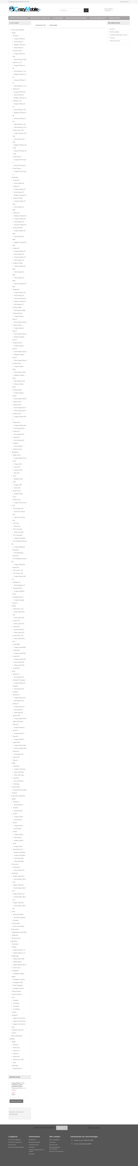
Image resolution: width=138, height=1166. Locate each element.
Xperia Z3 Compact (19, 680)
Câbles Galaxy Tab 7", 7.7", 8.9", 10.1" (19, 966)
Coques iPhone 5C (20, 92)
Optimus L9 (16, 582)
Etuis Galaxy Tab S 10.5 (19, 880)
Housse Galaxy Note (18, 385)
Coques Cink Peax (19, 769)
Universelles (16, 787)
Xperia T (15, 730)
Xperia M (16, 751)
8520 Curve (17, 491)
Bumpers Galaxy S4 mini (19, 243)
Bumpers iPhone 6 (19, 44)
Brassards (15, 944)
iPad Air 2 (16, 802)
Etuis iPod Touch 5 (20, 165)
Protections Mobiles (19, 18)
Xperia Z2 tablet (18, 914)
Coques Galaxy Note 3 (18, 329)
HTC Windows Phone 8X (19, 560)
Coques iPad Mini (19, 855)
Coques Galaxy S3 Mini (18, 267)
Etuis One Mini (18, 532)
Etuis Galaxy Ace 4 (20, 407)
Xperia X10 (16, 715)
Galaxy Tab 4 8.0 (18, 902)
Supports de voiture (19, 1018)
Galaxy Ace (16, 422)
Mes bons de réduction (56, 1151)
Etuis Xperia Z (18, 709)
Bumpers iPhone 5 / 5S (19, 75)
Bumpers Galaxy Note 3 (18, 338)
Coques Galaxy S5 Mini (18, 202)
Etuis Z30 (17, 488)
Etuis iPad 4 (18, 819)
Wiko (13, 763)
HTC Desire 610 (18, 508)
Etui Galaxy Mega (19, 310)
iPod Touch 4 (17, 168)
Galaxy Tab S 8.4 (18, 885)
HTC (13, 505)
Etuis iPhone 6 (18, 42)
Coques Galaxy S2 (19, 292)
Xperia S (15, 736)
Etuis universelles (18, 926)
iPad (14, 843)
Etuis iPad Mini (19, 858)
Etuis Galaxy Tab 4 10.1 (19, 898)
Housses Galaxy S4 (20, 225)
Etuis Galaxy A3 (19, 440)
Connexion (107, 10)
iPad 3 (15, 822)
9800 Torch (16, 455)
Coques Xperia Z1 (19, 697)
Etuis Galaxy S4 (19, 222)
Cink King (16, 784)
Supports (15, 1015)
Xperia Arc (16, 757)
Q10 (14, 476)
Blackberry (15, 452)
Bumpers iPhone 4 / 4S (19, 114)
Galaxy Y (16, 443)
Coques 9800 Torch (20, 458)
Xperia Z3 (16, 674)
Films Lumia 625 (19, 632)
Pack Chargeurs (18, 985)
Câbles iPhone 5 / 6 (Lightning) (18, 954)
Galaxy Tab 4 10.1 (18, 894)
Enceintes (16, 1006)
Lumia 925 (16, 668)
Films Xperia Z (18, 712)
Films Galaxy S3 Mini (18, 279)
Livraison (112, 29)
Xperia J (15, 760)
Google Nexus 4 (18, 597)
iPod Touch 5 (17, 156)
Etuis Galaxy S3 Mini (18, 273)
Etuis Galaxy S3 (19, 254)
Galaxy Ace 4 (17, 404)
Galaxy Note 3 (17, 325)
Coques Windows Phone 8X (18, 566)
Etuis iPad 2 (18, 837)
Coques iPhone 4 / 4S (19, 105)
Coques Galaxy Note (18, 367)
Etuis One (17, 526)
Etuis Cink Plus (18, 781)
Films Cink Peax (19, 775)
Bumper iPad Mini (19, 852)
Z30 (14, 482)
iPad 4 (15, 814)
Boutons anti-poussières (16, 939)
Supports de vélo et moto (18, 1025)
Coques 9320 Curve (20, 502)
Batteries (15, 935)
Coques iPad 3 (18, 825)
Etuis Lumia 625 (19, 629)
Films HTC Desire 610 (18, 518)
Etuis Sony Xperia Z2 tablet (18, 919)
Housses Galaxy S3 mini (19, 285)
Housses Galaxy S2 (20, 298)
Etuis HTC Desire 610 (18, 513)
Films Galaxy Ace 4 (20, 410)
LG (13, 579)
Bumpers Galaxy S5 (20, 195)
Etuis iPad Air (18, 811)
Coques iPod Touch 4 (19, 173)
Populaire (53, 25)
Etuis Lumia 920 (19, 662)
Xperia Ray (16, 742)
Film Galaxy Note (19, 381)
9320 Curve (17, 499)
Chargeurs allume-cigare (18, 975)
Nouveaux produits (34, 1142)
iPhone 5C (16, 89)
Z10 (14, 461)
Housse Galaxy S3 (19, 257)
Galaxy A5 (16, 431)
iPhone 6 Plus (17, 50)
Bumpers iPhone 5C (20, 98)
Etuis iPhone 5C (19, 95)
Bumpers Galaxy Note (18, 376)
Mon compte (54, 1136)
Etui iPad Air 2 (18, 805)
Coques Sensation (19, 538)
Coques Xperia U (19, 727)
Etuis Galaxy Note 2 (20, 351)
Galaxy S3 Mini (18, 263)
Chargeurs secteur (19, 979)
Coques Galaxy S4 (19, 219)
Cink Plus (16, 778)
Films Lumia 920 (19, 665)
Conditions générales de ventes (118, 35)
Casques (15, 1000)
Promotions (114, 18)
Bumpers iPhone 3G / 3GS (19, 146)
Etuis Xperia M (18, 754)
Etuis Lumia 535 (19, 623)
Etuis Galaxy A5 (19, 434)
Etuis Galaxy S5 (19, 192)
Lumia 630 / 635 (18, 635)
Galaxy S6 (16, 180)
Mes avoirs (52, 1142)
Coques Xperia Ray (20, 745)
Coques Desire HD (20, 576)
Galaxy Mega (17, 307)
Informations (114, 23)
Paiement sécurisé (115, 41)
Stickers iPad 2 (18, 840)
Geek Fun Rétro (17, 994)
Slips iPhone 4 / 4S (20, 124)
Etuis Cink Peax (19, 772)
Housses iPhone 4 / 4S (19, 120)
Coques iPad (18, 846)
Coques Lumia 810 (20, 653)
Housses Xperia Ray (20, 748)
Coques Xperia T (19, 733)
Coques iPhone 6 (19, 39)
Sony (13, 671)
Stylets (14, 1012)
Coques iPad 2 (18, 834)
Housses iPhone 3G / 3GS (19, 152)
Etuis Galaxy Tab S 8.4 (19, 889)
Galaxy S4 (16, 213)
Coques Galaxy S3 (19, 251)
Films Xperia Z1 (19, 700)
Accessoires (58, 18)
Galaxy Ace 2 (17, 413)
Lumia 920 (16, 656)
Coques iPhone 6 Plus (18, 55)
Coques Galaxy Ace (20, 425)
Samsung (15, 177)
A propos (112, 38)
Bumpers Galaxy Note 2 (18, 356)
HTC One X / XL (18, 570)
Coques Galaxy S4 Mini (18, 232)
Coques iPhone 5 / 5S (19, 66)
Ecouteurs (16, 1003)
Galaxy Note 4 (17, 313)
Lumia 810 (16, 650)
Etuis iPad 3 (18, 828)
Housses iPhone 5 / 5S (19, 81)
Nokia (14, 606)
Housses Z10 (18, 470)
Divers (14, 1033)
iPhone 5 (16, 1044)
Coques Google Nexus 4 (18, 601)
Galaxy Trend (17, 449)
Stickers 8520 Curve (17, 495)
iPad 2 (15, 831)
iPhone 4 (16, 1053)
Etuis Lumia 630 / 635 (18, 640)
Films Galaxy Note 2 (20, 360)
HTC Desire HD (18, 573)
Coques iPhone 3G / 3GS (19, 134)
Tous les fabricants (98, 18)
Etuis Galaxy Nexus (20, 398)
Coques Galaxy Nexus (18, 394)
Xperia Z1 (16, 695)
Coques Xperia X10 (20, 718)
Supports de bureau (19, 1021)
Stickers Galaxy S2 (20, 301)
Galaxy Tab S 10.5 (18, 876)
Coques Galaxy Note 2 (18, 347)
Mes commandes (54, 1139)
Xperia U (15, 724)
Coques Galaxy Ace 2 (19, 418)
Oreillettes (16, 1009)
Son (13, 997)
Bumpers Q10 (18, 479)
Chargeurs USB (18, 982)
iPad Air (15, 808)
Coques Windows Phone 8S (18, 548)
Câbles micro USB (18, 959)
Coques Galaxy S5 (19, 189)
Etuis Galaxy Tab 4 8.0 (19, 907)
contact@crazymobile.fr (85, 1144)
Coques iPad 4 (18, 816)
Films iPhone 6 (18, 47)
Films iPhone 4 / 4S (20, 127)
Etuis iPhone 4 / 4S (20, 109)
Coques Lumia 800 (20, 647)
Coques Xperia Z (19, 706)
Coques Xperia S (19, 739)
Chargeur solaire (18, 988)
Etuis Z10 (17, 467)
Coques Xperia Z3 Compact (18, 684)
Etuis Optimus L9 (19, 585)
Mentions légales (114, 32)
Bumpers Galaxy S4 (20, 216)
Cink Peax (16, 766)
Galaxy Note (17, 363)
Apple (14, 33)
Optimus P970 (17, 588)
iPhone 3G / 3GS (18, 130)
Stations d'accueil (17, 1030)
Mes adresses (53, 1144)
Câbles (14, 947)
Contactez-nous (124, 1)
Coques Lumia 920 (20, 659)
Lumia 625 (16, 626)
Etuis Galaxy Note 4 (20, 322)
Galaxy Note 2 (17, 343)
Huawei (14, 793)
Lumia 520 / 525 (18, 609)
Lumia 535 (16, 620)
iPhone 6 (16, 36)
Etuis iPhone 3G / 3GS (18, 140)
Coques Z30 (18, 485)
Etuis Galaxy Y (18, 446)
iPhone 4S (16, 1056)
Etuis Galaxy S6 (19, 183)
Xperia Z (15, 703)
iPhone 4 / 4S (17, 101)
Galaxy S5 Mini (18, 198)
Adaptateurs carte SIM (19, 932)
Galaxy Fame (17, 401)
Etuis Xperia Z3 (19, 677)
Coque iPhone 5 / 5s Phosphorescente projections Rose (18, 1084)
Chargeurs (15, 970)
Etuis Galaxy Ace (19, 428)
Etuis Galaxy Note (20, 372)
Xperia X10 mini (18, 721)
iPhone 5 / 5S (17, 62)
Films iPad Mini (19, 861)
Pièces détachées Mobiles (76, 18)
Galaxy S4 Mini (18, 227)
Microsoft (15, 864)
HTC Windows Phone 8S (19, 542)
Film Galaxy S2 (18, 304)
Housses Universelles (20, 790)
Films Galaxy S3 (19, 260)
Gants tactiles (16, 991)
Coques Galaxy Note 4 (18, 317)
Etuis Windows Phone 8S (17, 554)
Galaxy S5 (16, 186)
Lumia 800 (16, 644)
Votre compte (108, 9)
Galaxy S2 (16, 289)
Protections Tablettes (40, 18)
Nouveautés (41, 25)
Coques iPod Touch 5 (19, 161)
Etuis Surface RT (19, 870)
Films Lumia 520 (19, 617)
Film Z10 (17, 473)
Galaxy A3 (16, 437)
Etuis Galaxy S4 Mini (18, 238)
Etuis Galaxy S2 (19, 295)
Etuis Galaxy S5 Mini (18, 208)
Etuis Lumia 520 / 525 (18, 613)
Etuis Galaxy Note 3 (20, 334)
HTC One (16, 523)
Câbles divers (17, 962)
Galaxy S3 (16, 248)
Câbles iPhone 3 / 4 (19, 950)
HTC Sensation (18, 535)
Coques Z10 (18, 464)
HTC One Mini (17, 529)
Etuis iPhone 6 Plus (20, 59)
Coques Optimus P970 (18, 592)
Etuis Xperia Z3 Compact (18, 690)
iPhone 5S (16, 1047)
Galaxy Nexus (17, 390)
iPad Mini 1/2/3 (18, 849)
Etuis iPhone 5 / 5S (20, 71)
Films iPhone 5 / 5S (20, 86)
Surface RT (16, 867)
